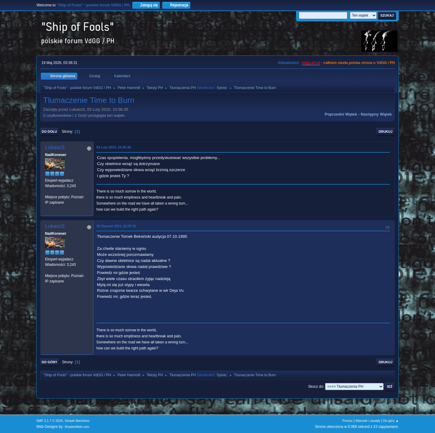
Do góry (49, 362)
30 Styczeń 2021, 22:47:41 (116, 226)
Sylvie (221, 88)
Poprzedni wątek (341, 114)
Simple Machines (77, 420)
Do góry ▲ (391, 420)
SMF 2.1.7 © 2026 (49, 420)
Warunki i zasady (368, 420)
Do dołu (49, 131)
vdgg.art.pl (311, 63)
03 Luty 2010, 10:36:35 (113, 147)
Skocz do (315, 386)
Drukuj (385, 131)
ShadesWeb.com (77, 426)
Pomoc (348, 420)
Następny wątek (376, 114)
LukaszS (55, 147)
